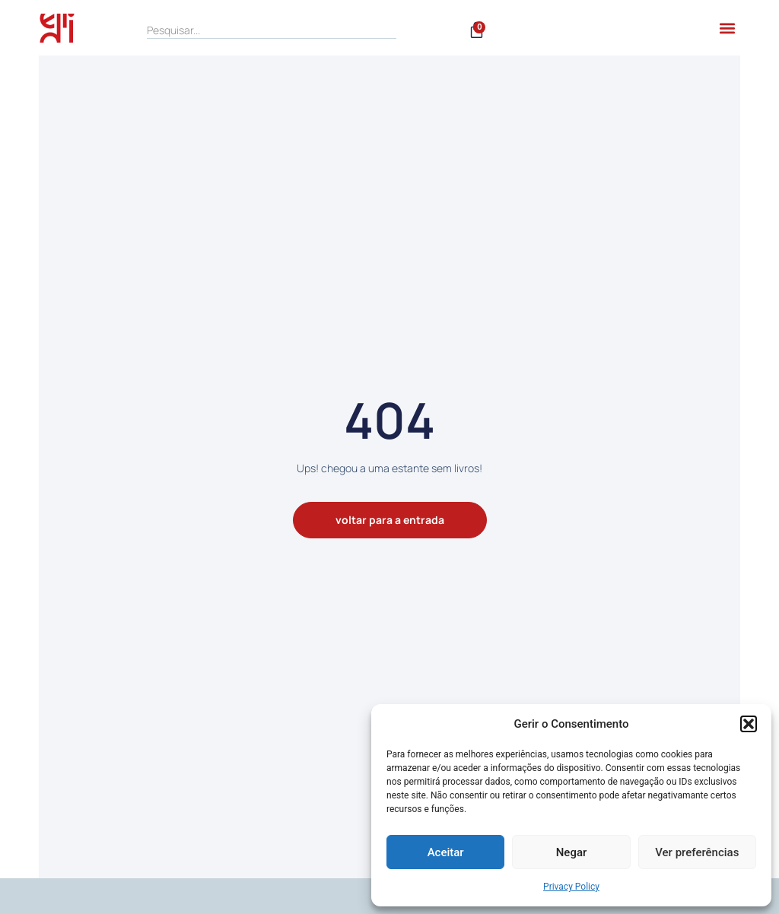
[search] (271, 30)
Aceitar (446, 852)
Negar (571, 852)
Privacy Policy (571, 886)
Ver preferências (697, 852)
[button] (748, 724)
